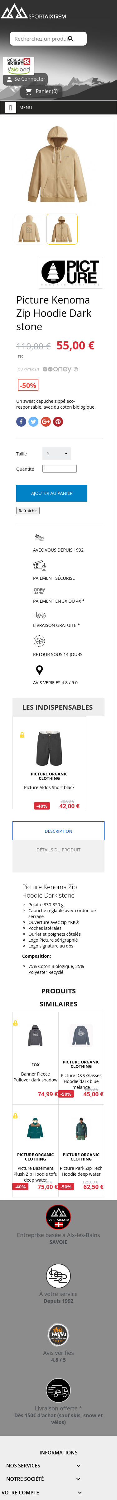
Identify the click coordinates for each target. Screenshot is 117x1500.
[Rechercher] (48, 39)
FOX (36, 1065)
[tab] (58, 865)
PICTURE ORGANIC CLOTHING (49, 776)
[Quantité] (59, 469)
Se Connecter (25, 79)
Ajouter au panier (51, 493)
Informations (59, 1452)
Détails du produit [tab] (58, 850)
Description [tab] (58, 831)
